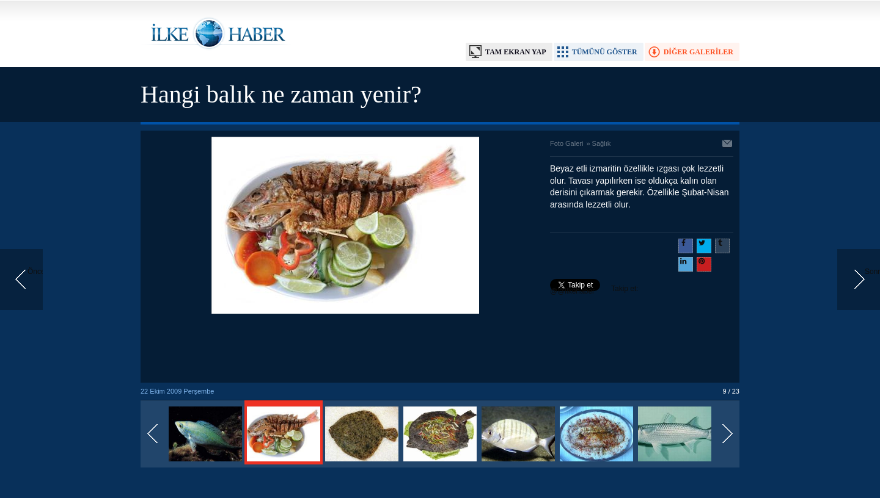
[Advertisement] (345, 349)
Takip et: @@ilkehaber (594, 289)
